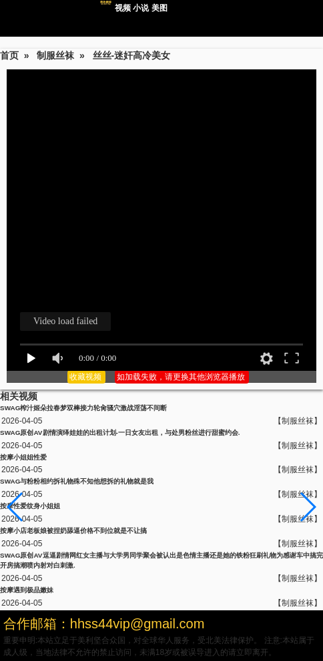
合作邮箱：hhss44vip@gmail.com (104, 623)
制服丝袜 (55, 55)
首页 (9, 55)
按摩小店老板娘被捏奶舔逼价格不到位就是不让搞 (73, 530)
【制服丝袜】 (298, 421)
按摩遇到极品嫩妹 (26, 590)
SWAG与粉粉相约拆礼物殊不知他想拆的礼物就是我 (76, 481)
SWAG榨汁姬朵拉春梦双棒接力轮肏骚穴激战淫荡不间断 (83, 408)
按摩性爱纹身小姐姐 (30, 506)
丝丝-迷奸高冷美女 (132, 55)
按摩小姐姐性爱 (23, 457)
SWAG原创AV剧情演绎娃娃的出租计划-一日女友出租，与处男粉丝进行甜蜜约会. (120, 432)
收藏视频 (86, 377)
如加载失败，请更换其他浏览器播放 (182, 377)
